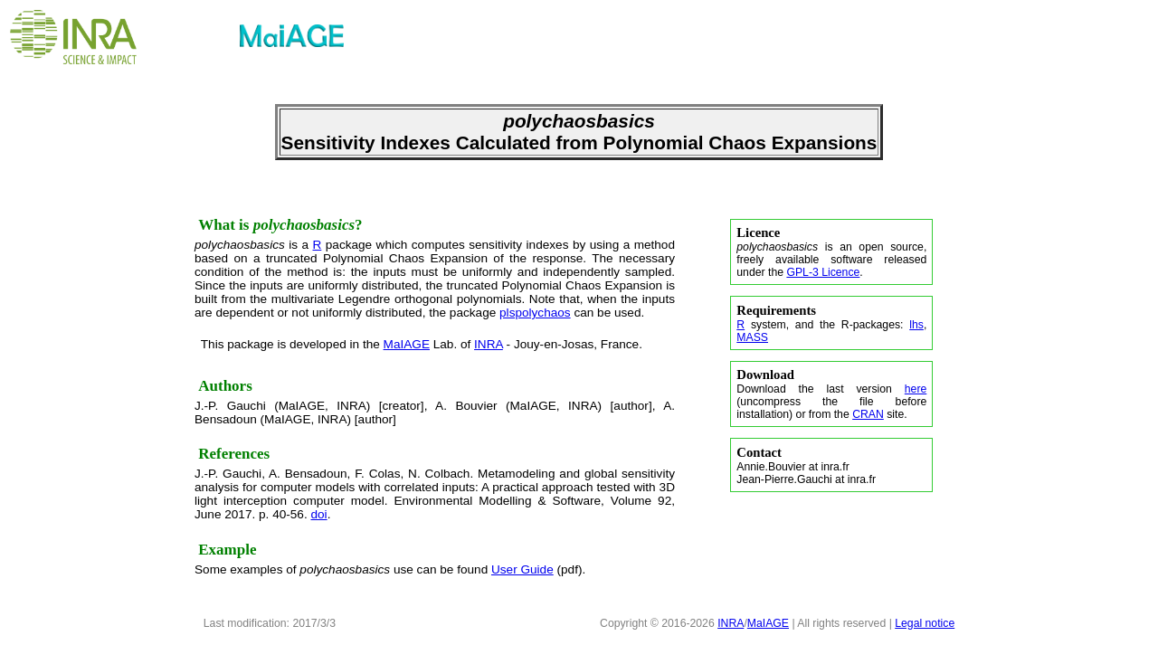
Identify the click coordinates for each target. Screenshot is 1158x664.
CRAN (868, 414)
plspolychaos (535, 312)
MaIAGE (407, 344)
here (916, 389)
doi (318, 514)
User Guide (522, 569)
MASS (752, 337)
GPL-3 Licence (822, 272)
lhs (916, 324)
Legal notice (924, 623)
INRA (488, 344)
